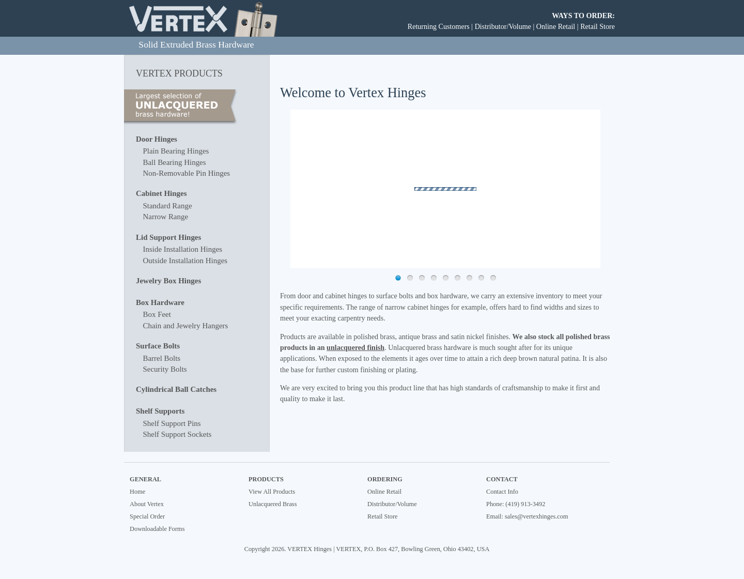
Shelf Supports (160, 411)
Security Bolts (165, 369)
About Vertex (147, 504)
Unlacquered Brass (273, 504)
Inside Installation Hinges (182, 249)
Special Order (147, 516)
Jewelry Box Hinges (168, 281)
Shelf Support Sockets (177, 434)
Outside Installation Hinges (185, 260)
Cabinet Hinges (161, 193)
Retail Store (597, 26)
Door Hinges (156, 139)
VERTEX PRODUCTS (179, 73)
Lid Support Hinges (168, 237)
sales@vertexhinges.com (536, 516)
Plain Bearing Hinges (176, 151)
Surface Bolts (158, 346)
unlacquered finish (355, 347)
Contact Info (502, 491)
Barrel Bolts (161, 358)
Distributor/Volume (503, 26)
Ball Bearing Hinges (174, 162)
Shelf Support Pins (171, 423)
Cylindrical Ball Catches (176, 389)
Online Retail (555, 26)
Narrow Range (165, 216)
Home (137, 491)
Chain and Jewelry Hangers (185, 326)
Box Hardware (160, 302)
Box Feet (157, 314)
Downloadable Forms (157, 528)
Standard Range (167, 206)
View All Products (272, 491)
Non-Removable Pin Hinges (186, 173)
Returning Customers (439, 26)
